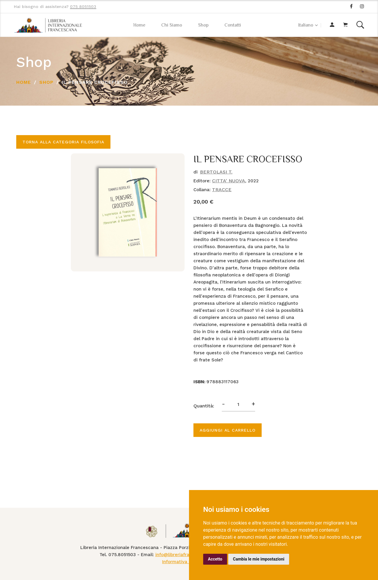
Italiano (305, 25)
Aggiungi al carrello (227, 430)
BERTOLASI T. (216, 172)
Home (139, 25)
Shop (203, 25)
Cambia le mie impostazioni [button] (258, 559)
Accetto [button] (215, 559)
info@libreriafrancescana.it (185, 554)
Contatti (232, 25)
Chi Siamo (171, 25)
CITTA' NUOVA (228, 180)
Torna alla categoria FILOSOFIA (63, 142)
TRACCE (222, 189)
